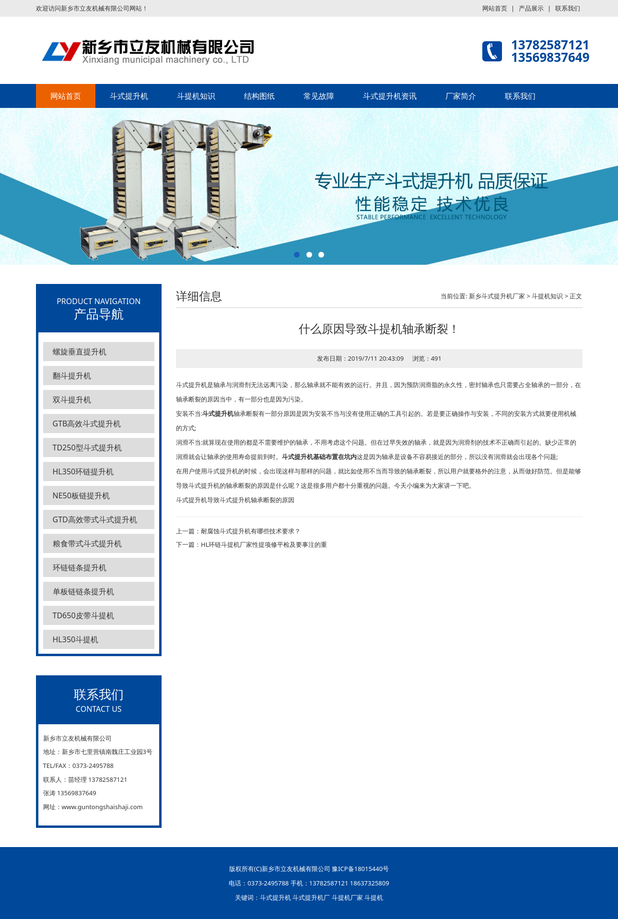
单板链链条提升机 (83, 591)
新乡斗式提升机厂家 (497, 296)
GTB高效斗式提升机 (87, 423)
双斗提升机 (72, 399)
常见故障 (318, 96)
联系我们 (567, 8)
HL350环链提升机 (83, 471)
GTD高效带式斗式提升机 (95, 519)
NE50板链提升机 (81, 495)
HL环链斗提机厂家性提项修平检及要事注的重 (264, 544)
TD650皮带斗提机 (83, 615)
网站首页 (494, 8)
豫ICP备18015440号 (360, 868)
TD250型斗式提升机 (87, 447)
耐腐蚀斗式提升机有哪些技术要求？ (251, 531)
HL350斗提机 (76, 639)
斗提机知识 (196, 96)
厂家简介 (460, 96)
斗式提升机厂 (311, 897)
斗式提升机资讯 (390, 96)
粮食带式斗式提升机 (87, 543)
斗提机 (373, 897)
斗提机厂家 (347, 897)
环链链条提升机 (79, 567)
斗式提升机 (129, 96)
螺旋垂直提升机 (79, 351)
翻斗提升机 (72, 375)
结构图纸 (259, 96)
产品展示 (531, 8)
